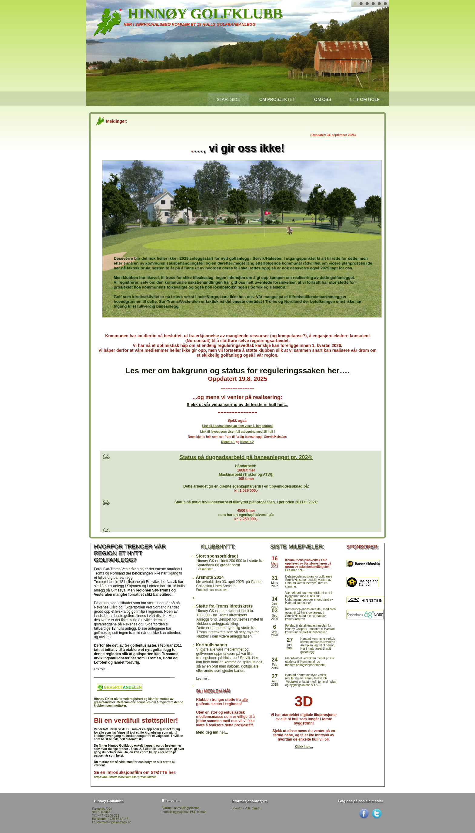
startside (228, 99)
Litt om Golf (365, 99)
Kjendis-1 (228, 442)
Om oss (322, 99)
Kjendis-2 (247, 442)
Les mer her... (294, 570)
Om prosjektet (277, 99)
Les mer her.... (206, 569)
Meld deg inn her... (212, 732)
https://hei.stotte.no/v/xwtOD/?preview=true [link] (125, 777)
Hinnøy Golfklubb (205, 13)
